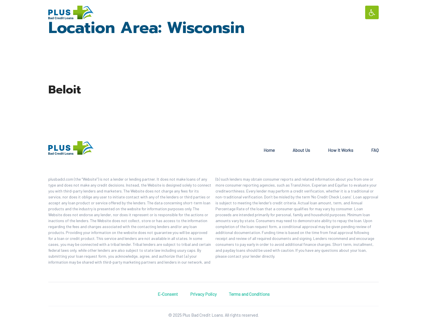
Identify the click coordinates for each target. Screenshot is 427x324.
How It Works (340, 150)
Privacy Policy (203, 294)
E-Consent (168, 294)
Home (269, 150)
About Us (301, 150)
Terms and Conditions (249, 294)
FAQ (375, 150)
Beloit (64, 89)
